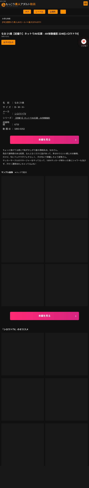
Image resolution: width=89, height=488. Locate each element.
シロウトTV (20, 113)
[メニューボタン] (85, 3)
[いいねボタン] (83, 41)
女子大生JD (8, 42)
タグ (27, 12)
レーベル (39, 12)
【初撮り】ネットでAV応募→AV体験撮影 (32, 118)
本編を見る (45, 139)
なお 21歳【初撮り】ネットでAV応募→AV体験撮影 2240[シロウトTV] (44, 35)
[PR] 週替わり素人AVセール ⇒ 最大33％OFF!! (21, 22)
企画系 (53, 12)
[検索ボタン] (63, 12)
